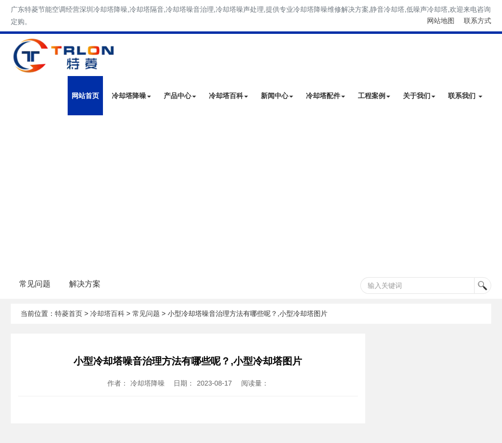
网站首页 (85, 96)
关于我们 (419, 96)
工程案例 (374, 96)
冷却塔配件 (325, 96)
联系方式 (477, 21)
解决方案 (84, 284)
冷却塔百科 (228, 96)
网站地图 (440, 21)
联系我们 (465, 96)
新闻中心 (277, 96)
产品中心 (180, 96)
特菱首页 (68, 313)
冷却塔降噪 (131, 96)
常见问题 (34, 284)
